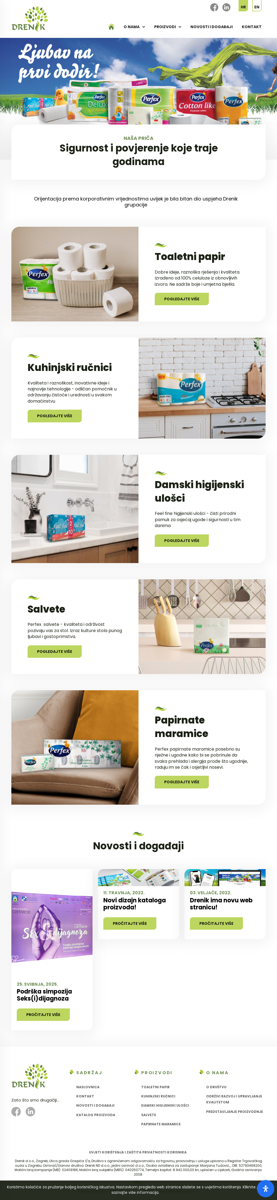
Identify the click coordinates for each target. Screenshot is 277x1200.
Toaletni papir (155, 1087)
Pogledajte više (181, 299)
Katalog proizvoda (95, 1115)
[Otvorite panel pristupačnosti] (265, 1188)
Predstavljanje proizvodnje (234, 1111)
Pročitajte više (43, 1014)
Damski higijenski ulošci (165, 1105)
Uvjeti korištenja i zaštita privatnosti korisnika (138, 1152)
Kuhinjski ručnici (158, 1096)
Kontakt (252, 26)
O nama (132, 26)
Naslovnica (88, 1087)
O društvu (216, 1087)
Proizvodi (165, 26)
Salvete (148, 1115)
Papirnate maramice (161, 1124)
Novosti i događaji (211, 26)
